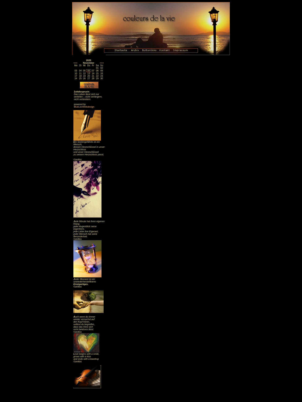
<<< (75, 63)
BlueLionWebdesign (84, 106)
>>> (102, 63)
